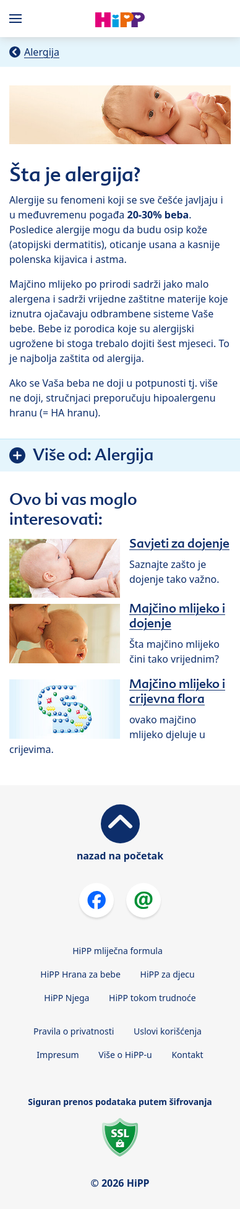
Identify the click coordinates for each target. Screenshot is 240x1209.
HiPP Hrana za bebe (80, 974)
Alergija (41, 52)
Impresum (57, 1055)
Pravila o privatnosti (73, 1031)
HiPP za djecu (167, 974)
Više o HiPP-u (125, 1055)
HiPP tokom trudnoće (152, 998)
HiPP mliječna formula (117, 951)
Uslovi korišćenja (168, 1031)
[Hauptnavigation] (18, 18)
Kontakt (187, 1055)
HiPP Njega (66, 998)
